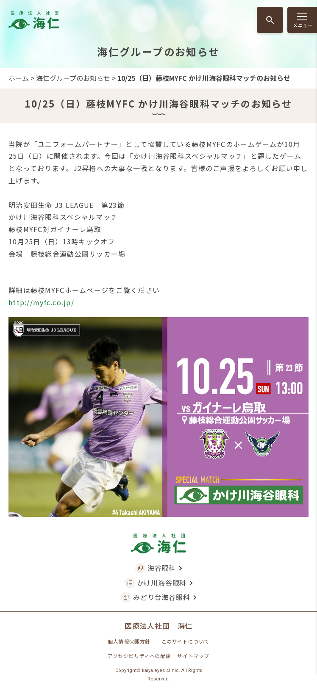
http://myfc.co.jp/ (41, 302)
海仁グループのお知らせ (73, 78)
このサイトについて (185, 641)
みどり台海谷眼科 (161, 597)
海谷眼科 (161, 568)
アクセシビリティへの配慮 (139, 655)
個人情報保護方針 (129, 641)
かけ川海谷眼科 (162, 583)
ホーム (18, 78)
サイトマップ (193, 655)
